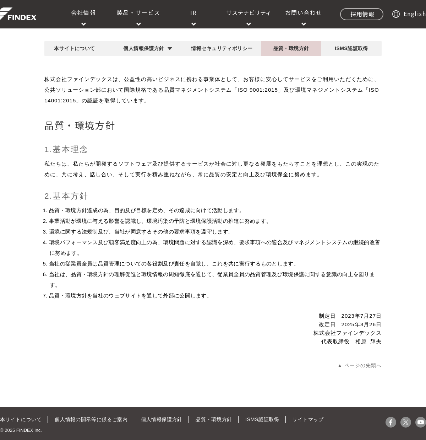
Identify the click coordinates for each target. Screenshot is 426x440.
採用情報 (362, 14)
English (415, 13)
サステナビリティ (248, 12)
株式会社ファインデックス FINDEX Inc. (18, 13)
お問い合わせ (303, 12)
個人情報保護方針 (143, 48)
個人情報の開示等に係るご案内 (90, 419)
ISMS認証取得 (351, 48)
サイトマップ (305, 419)
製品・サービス (138, 12)
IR (193, 12)
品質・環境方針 (291, 48)
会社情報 (83, 12)
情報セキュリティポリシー (221, 48)
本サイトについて (74, 48)
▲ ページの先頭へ (359, 365)
